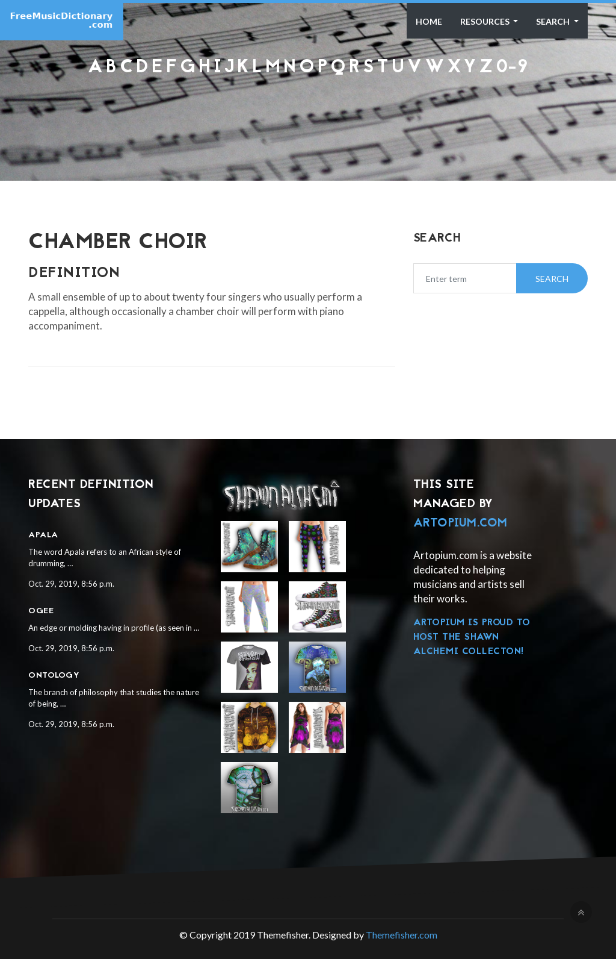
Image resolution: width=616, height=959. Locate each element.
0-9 (512, 68)
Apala (43, 535)
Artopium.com (460, 523)
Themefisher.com (401, 934)
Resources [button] (485, 21)
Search (553, 21)
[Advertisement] (308, 110)
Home (429, 21)
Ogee (41, 611)
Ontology (53, 675)
